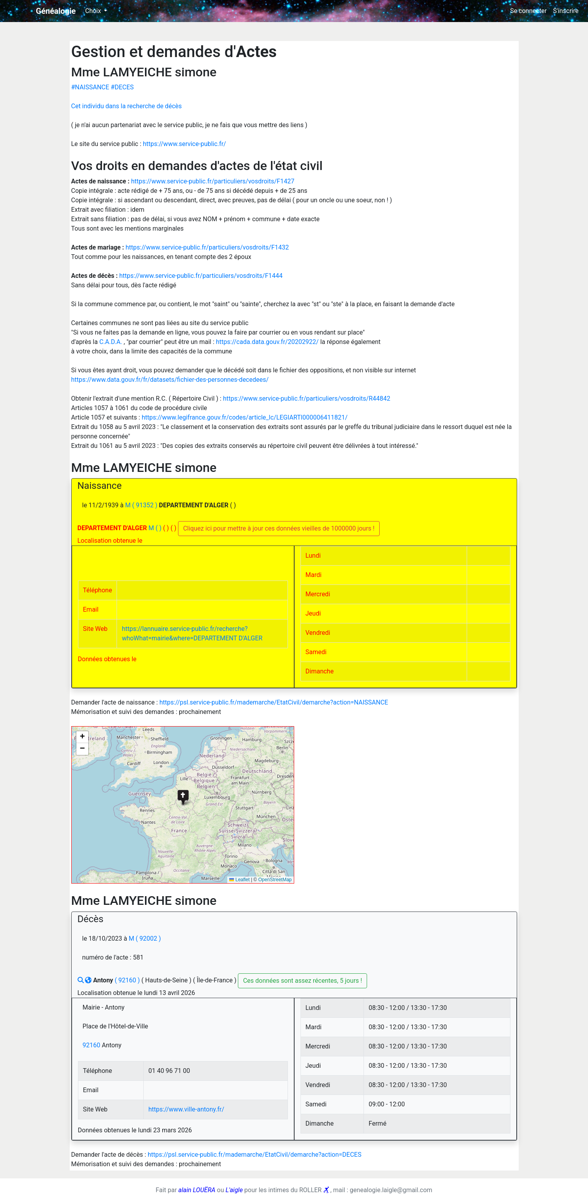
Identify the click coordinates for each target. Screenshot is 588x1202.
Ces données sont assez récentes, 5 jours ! (302, 980)
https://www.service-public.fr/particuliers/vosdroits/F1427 (213, 181)
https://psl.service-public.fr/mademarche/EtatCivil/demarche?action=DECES (255, 1154)
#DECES (122, 87)
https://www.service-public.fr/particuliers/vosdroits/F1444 (201, 275)
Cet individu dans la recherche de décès (126, 106)
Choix (93, 11)
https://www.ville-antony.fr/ (186, 1109)
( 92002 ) (148, 938)
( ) (159, 528)
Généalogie (56, 11)
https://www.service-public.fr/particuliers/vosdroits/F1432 (207, 247)
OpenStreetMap (275, 879)
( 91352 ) (145, 505)
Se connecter (528, 11)
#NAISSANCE (91, 87)
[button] (183, 797)
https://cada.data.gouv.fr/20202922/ (268, 342)
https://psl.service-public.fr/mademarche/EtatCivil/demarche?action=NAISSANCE (274, 702)
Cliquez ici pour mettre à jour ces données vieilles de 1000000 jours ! (279, 528)
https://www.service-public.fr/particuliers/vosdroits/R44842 (306, 398)
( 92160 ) (128, 980)
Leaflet (239, 879)
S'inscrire (566, 11)
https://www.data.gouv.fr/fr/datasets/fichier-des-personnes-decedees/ (170, 379)
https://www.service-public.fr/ (184, 144)
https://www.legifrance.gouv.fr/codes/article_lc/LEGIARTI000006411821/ (245, 417)
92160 (92, 1045)
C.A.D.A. (111, 342)
